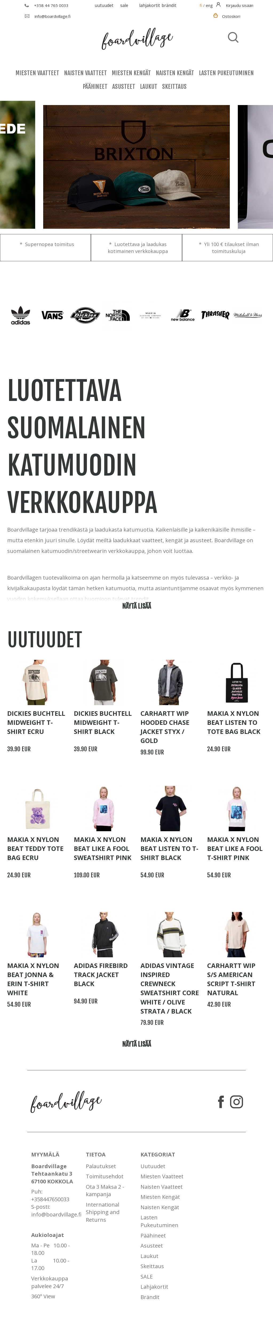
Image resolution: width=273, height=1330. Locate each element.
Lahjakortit (149, 5)
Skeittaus (174, 86)
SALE (124, 5)
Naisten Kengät (175, 73)
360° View (43, 1296)
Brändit (169, 5)
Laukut (148, 86)
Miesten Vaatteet (37, 73)
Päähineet (95, 86)
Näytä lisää (136, 606)
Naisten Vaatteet (85, 73)
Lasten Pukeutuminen (226, 73)
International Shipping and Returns (102, 1212)
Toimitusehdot (104, 1176)
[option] (136, 167)
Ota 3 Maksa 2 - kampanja (105, 1190)
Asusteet (123, 86)
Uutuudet (104, 5)
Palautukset (101, 1166)
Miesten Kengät (131, 73)
